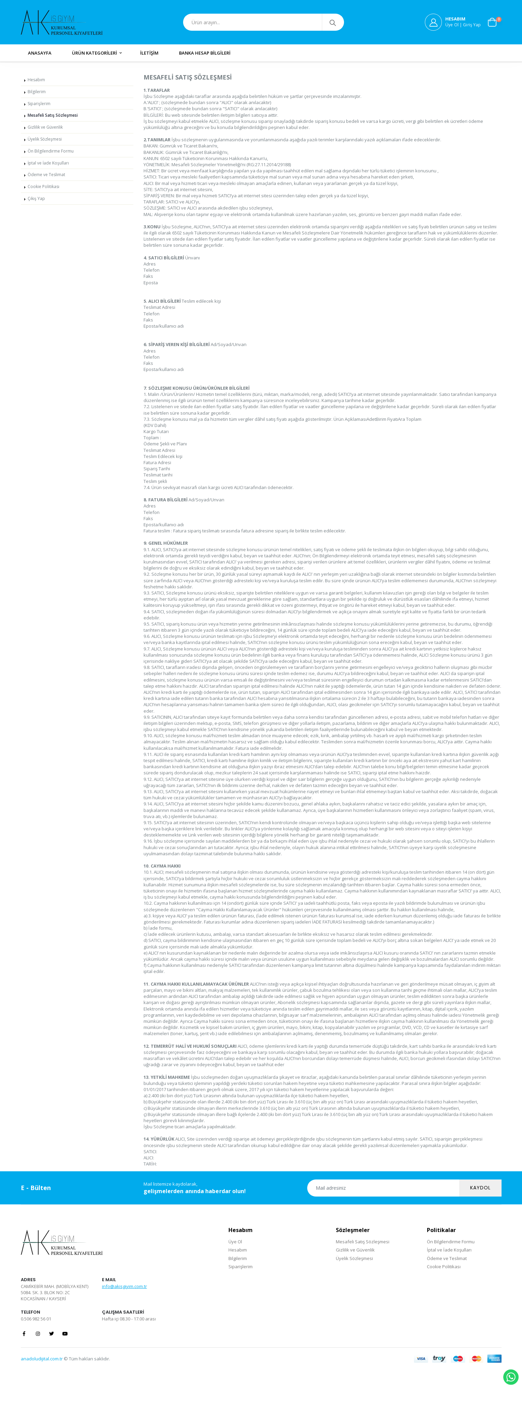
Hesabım (36, 80)
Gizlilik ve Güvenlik (45, 127)
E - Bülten (36, 1188)
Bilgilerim (37, 92)
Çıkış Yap (36, 198)
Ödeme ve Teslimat (46, 174)
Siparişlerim (39, 103)
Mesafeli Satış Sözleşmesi (53, 115)
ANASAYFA (39, 53)
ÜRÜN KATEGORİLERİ (94, 53)
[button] (495, 22)
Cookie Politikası (43, 186)
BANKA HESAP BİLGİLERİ (204, 53)
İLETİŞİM (149, 53)
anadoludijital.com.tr (42, 1359)
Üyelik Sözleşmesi (45, 139)
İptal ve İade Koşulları (48, 163)
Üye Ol (235, 1242)
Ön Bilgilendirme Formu (51, 151)
